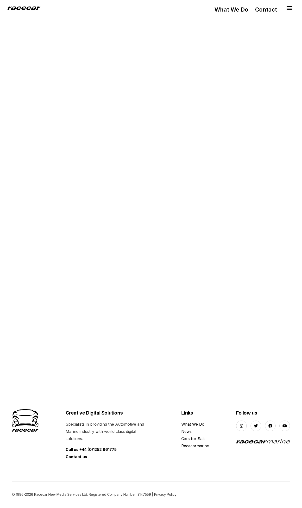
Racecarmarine (195, 446)
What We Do (231, 9)
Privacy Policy (165, 495)
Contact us (76, 457)
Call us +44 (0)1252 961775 (91, 450)
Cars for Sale (193, 439)
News (186, 432)
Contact (266, 9)
